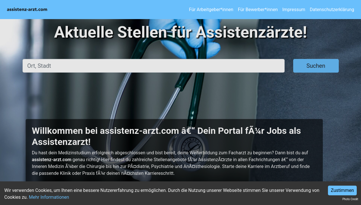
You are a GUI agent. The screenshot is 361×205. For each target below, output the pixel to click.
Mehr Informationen (49, 197)
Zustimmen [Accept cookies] (342, 190)
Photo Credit (350, 199)
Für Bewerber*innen (258, 9)
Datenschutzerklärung (332, 9)
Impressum (293, 9)
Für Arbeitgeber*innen (211, 9)
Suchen (315, 65)
